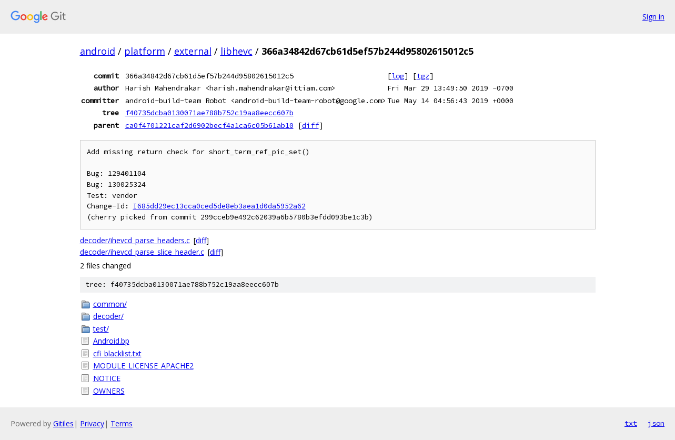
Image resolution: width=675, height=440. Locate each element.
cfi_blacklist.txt (117, 353)
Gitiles (63, 423)
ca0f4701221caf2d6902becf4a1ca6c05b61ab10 (209, 125)
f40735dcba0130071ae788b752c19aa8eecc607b (209, 112)
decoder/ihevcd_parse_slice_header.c (142, 252)
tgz (423, 76)
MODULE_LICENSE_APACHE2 (143, 366)
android (97, 51)
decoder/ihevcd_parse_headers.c (135, 240)
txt (630, 423)
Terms (121, 423)
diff (310, 125)
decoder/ (108, 316)
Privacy (92, 423)
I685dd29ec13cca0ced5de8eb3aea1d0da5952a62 (219, 206)
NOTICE (106, 378)
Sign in (653, 17)
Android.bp (111, 341)
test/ (101, 329)
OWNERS (109, 391)
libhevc (236, 51)
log (397, 76)
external (192, 51)
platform (144, 51)
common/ (110, 304)
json (656, 423)
